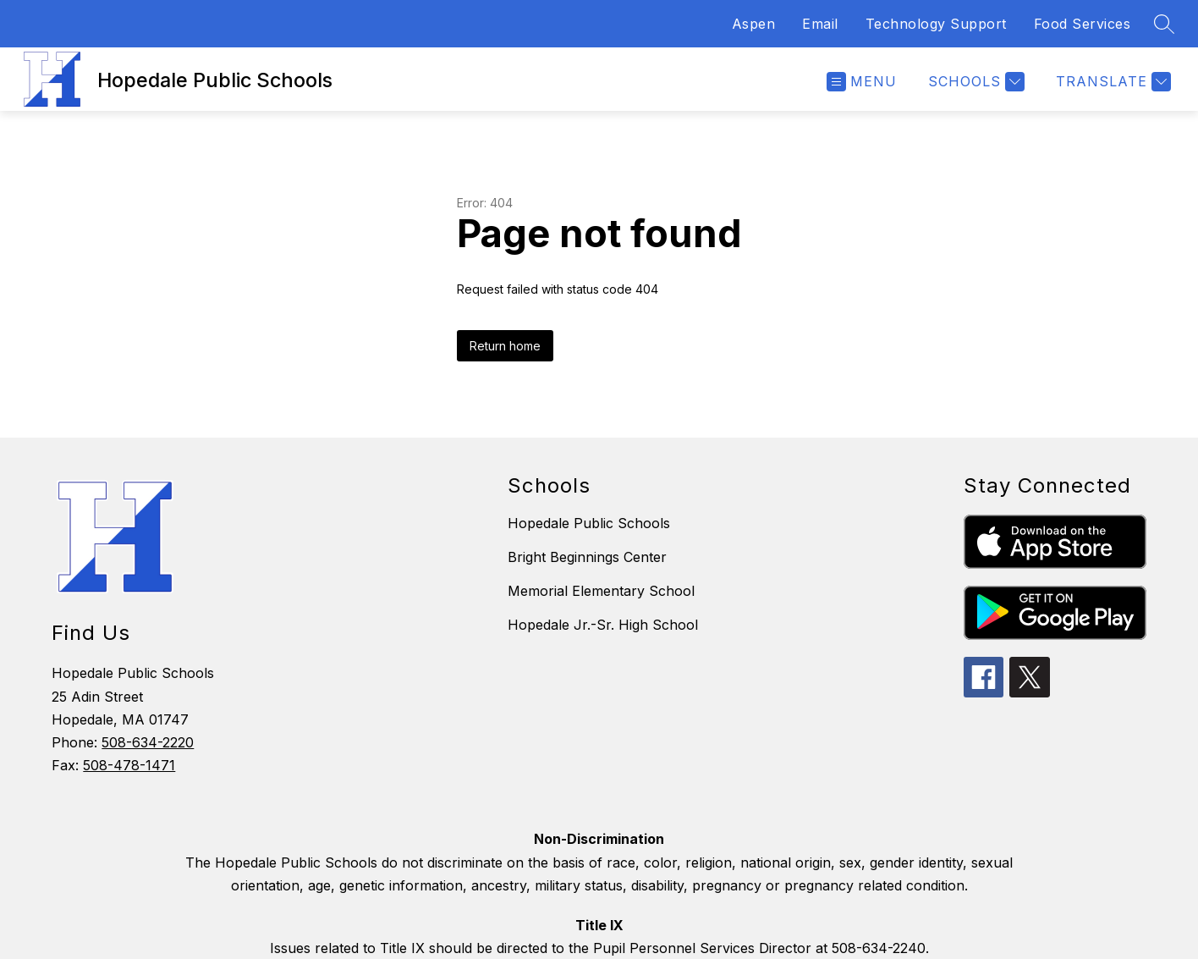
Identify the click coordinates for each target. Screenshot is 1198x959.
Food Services (1082, 23)
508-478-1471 (129, 765)
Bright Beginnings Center (587, 556)
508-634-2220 (148, 742)
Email (820, 23)
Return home (505, 346)
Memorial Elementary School (601, 590)
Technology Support (936, 23)
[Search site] (1164, 24)
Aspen (754, 23)
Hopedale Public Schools (589, 523)
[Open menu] (862, 81)
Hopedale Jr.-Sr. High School (603, 624)
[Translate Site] (1111, 81)
